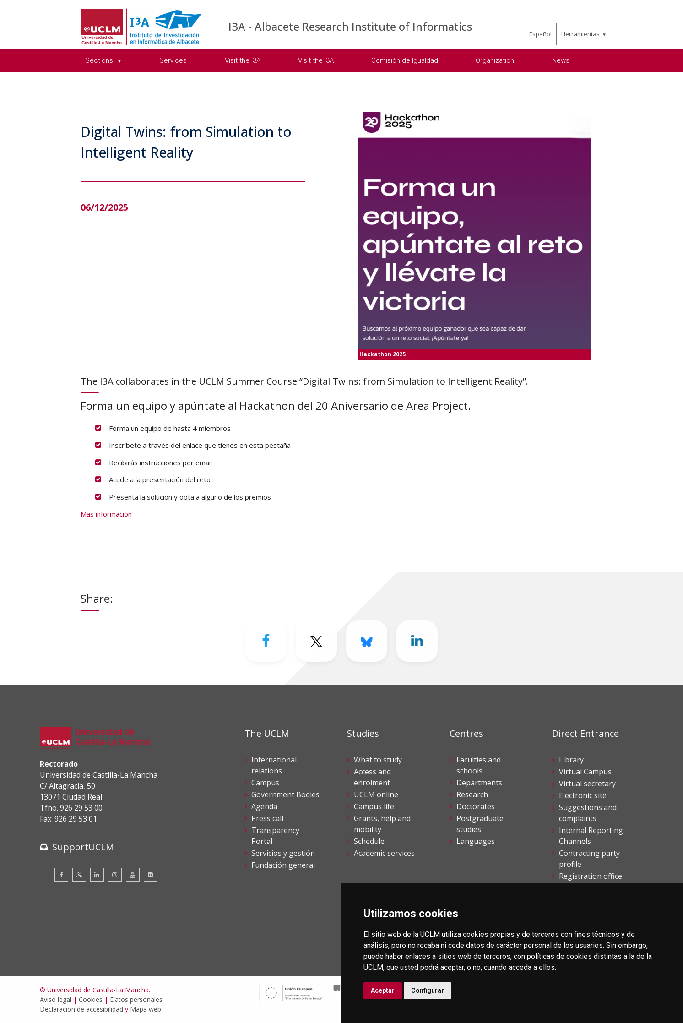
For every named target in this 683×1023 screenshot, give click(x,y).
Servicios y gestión (283, 853)
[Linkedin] (417, 641)
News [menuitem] (560, 60)
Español (540, 34)
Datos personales (136, 999)
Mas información (106, 513)
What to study (378, 760)
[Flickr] (150, 875)
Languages (475, 841)
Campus (265, 783)
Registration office (590, 876)
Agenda (264, 806)
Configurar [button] (427, 990)
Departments (479, 783)
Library (571, 760)
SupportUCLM (83, 847)
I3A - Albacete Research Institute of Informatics (350, 26)
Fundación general (283, 865)
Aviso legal (55, 999)
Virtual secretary (587, 783)
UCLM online (376, 794)
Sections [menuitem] (100, 60)
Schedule (369, 841)
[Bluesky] (366, 641)
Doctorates (475, 806)
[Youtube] (133, 875)
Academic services (384, 853)
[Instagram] (115, 875)
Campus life (374, 806)
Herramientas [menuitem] (580, 34)
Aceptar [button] (383, 990)
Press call (267, 818)
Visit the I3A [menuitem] (242, 60)
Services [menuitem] (173, 60)
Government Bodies (285, 794)
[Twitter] (316, 641)
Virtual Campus (585, 772)
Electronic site (583, 795)
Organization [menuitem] (495, 60)
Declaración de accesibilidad (81, 1009)
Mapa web (145, 1009)
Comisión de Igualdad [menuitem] (404, 60)
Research (472, 794)
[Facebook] (266, 641)
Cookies (91, 999)
